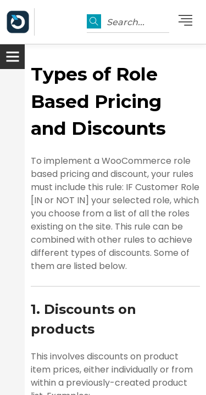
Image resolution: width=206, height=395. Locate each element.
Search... (125, 22)
